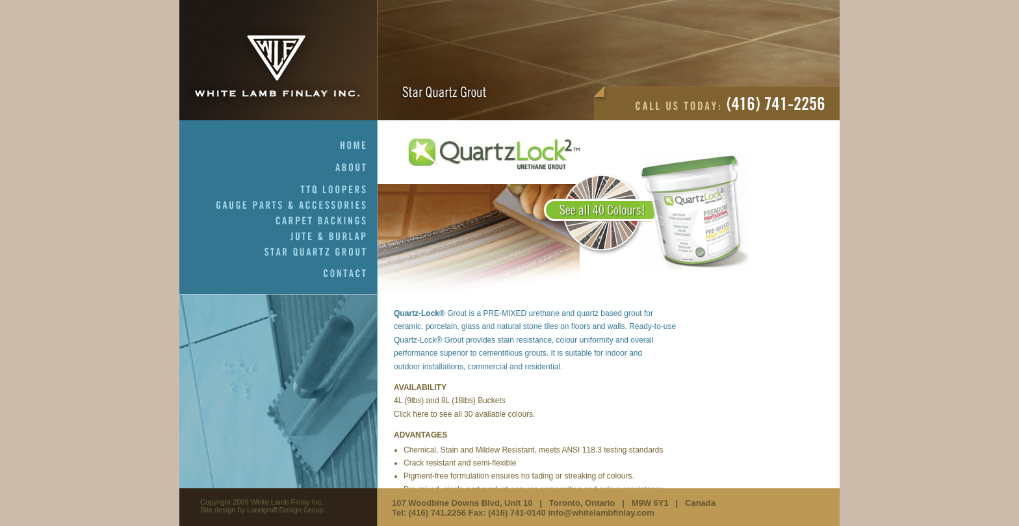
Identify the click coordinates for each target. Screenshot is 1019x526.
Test (564, 215)
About (356, 167)
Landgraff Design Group (285, 510)
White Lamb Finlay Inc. (278, 60)
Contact (351, 273)
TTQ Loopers (339, 189)
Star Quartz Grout (321, 252)
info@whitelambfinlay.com (601, 513)
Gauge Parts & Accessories (297, 205)
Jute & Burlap (334, 236)
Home (359, 145)
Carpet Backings (327, 221)
